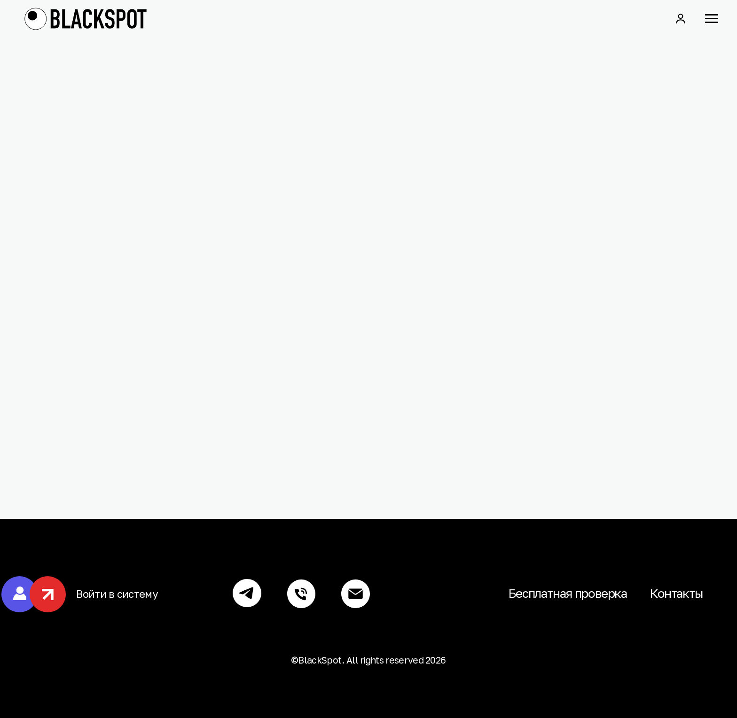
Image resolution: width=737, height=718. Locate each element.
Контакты (676, 593)
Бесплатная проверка (567, 593)
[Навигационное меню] (711, 18)
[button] (680, 18)
